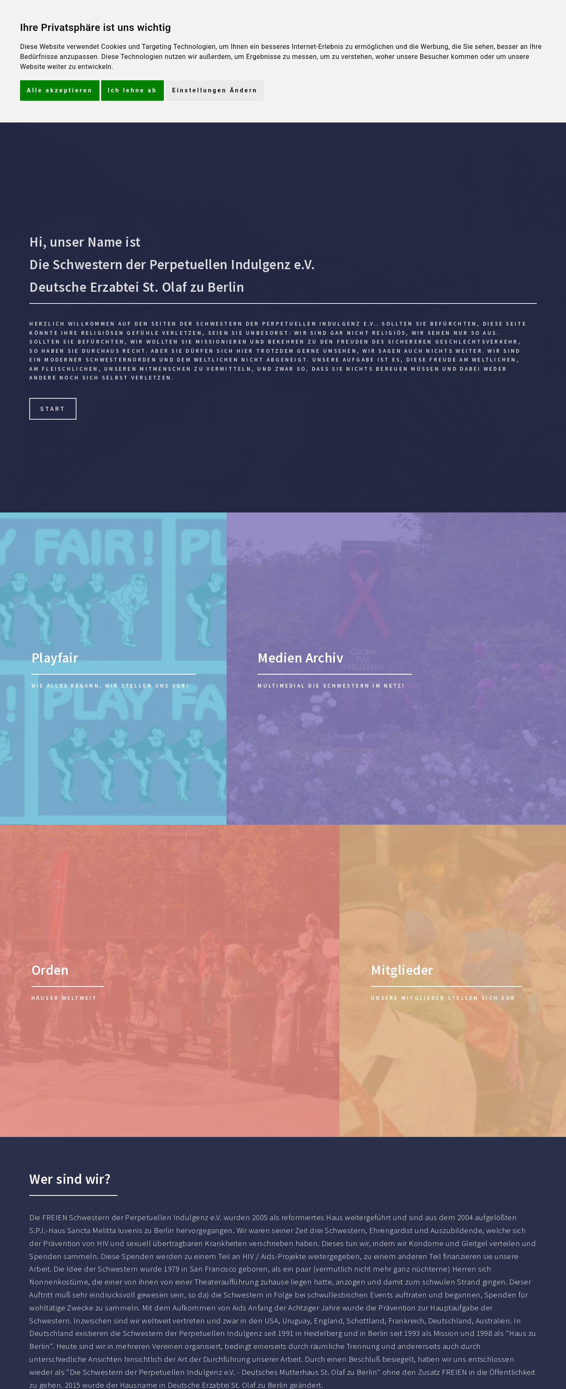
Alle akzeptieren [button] (60, 90)
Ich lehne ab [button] (132, 90)
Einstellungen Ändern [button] (215, 90)
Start (53, 409)
